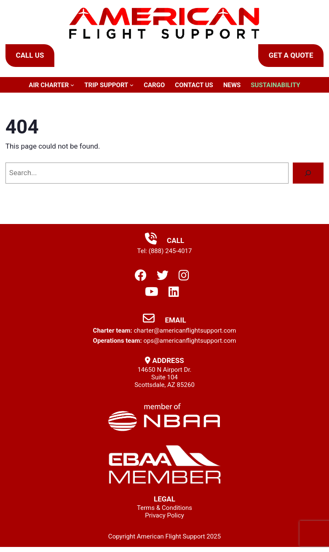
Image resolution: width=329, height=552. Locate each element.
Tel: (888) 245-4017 (164, 251)
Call (164, 240)
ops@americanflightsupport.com (189, 340)
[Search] (308, 173)
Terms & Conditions (164, 508)
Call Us (30, 55)
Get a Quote (291, 55)
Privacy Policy (164, 515)
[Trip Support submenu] (132, 85)
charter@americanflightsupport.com (185, 330)
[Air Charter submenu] (72, 85)
